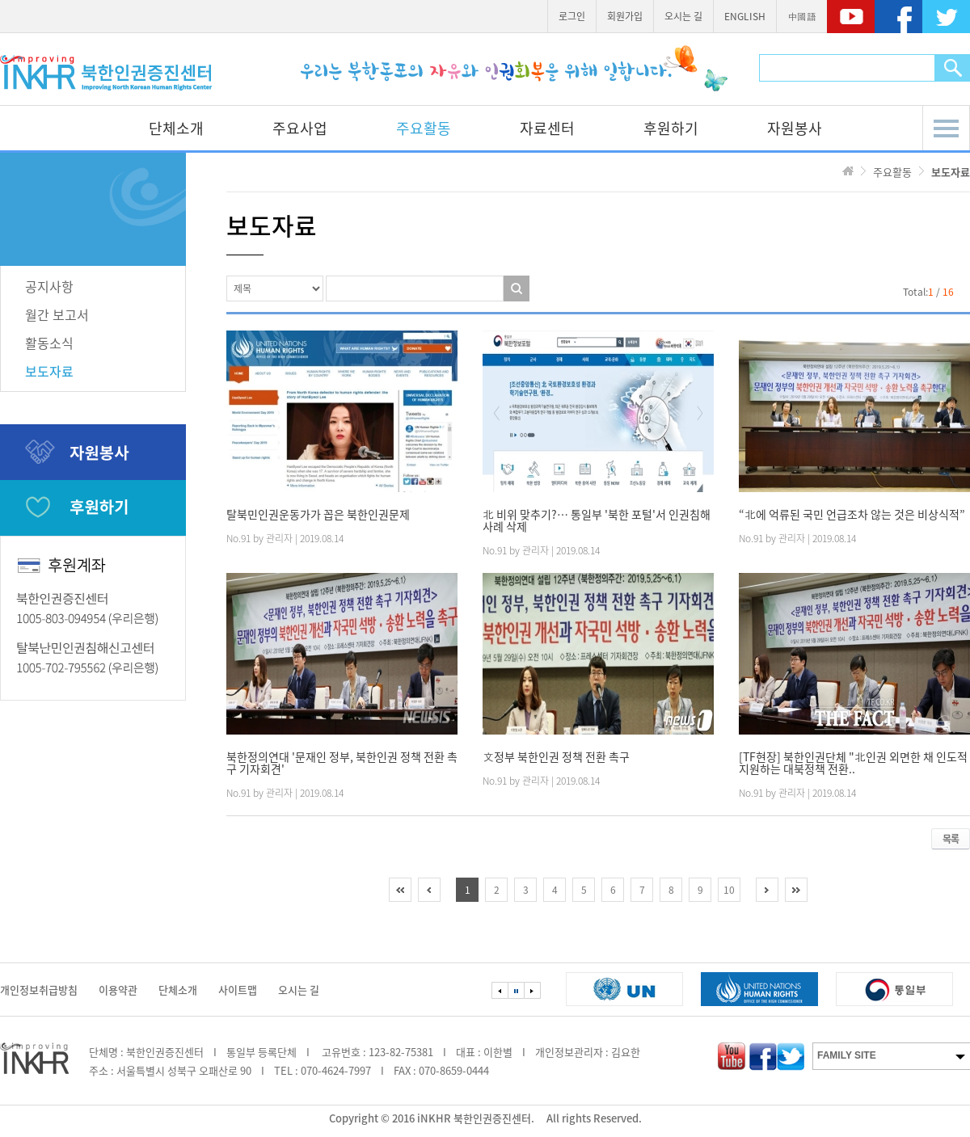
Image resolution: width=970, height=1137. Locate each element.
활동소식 (49, 343)
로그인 (572, 16)
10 (729, 889)
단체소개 (176, 128)
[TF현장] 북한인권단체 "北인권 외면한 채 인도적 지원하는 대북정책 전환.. (853, 763)
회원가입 (625, 16)
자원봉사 (794, 128)
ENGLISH (744, 16)
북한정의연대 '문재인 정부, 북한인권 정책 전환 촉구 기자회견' (342, 763)
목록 (951, 839)
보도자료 (49, 371)
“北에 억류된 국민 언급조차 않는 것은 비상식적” (852, 514)
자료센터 (547, 128)
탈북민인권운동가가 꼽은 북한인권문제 (318, 514)
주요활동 (423, 128)
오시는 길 (683, 16)
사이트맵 (237, 989)
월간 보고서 (57, 314)
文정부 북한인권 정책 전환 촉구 (556, 757)
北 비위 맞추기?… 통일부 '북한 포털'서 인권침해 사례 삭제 (597, 520)
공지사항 (49, 286)
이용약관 (118, 989)
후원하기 (670, 128)
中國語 (801, 16)
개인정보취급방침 (39, 989)
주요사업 (299, 128)
